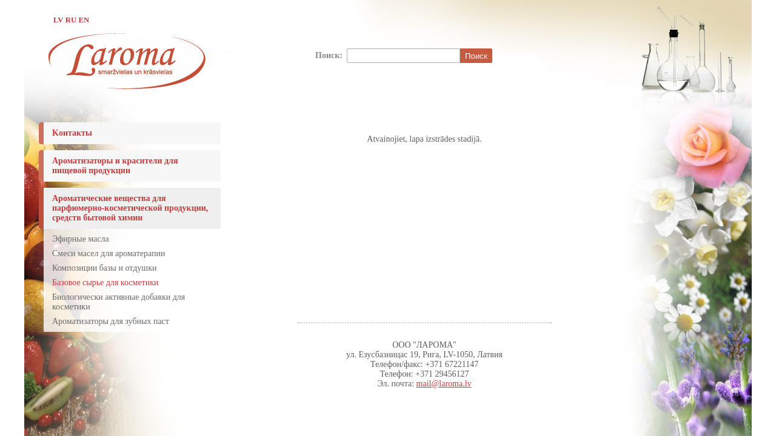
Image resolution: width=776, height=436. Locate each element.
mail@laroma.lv (444, 383)
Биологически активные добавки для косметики (118, 301)
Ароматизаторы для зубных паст (110, 321)
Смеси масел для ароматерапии (108, 253)
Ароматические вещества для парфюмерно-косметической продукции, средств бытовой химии (130, 208)
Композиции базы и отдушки (104, 267)
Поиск (476, 56)
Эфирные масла (80, 238)
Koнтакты (72, 132)
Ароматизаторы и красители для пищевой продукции (115, 165)
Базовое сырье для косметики (105, 282)
